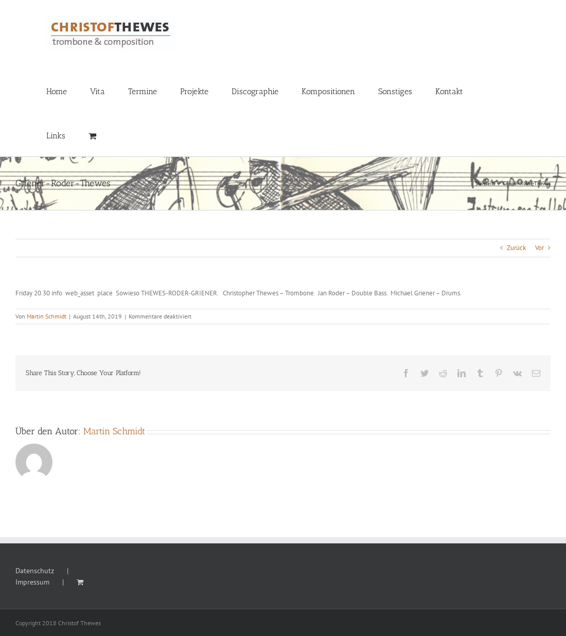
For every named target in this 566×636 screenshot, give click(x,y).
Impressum (32, 582)
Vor (539, 247)
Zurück (516, 247)
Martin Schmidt (46, 316)
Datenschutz (34, 570)
